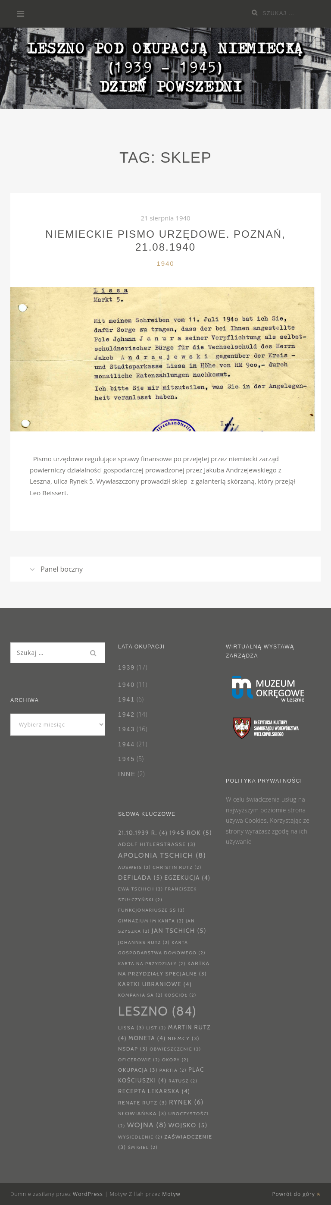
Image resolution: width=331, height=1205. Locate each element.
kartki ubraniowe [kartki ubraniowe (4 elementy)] (155, 984)
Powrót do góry (296, 1194)
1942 (126, 714)
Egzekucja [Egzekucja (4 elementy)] (188, 877)
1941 (126, 699)
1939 (126, 667)
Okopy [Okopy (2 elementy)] (175, 1060)
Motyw (171, 1194)
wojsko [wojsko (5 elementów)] (188, 1125)
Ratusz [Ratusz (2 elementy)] (183, 1081)
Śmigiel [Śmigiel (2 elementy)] (143, 1147)
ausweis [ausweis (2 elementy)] (134, 867)
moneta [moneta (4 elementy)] (147, 1038)
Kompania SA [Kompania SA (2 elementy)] (140, 995)
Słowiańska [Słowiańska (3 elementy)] (142, 1113)
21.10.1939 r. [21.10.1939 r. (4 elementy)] (143, 832)
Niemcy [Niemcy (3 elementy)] (184, 1038)
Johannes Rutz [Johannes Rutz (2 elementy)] (144, 942)
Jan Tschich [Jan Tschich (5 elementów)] (179, 930)
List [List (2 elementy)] (156, 1028)
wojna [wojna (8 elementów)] (147, 1124)
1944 (126, 744)
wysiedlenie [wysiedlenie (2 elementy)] (140, 1137)
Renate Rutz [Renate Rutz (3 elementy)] (142, 1102)
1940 (165, 263)
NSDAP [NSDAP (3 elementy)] (133, 1048)
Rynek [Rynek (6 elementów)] (186, 1102)
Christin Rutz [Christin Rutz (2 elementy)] (177, 867)
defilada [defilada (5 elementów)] (140, 877)
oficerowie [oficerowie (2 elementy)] (139, 1060)
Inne (127, 774)
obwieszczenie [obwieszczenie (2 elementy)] (175, 1049)
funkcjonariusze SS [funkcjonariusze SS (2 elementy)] (151, 910)
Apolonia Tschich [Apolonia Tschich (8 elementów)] (162, 855)
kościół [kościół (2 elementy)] (181, 995)
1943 (126, 729)
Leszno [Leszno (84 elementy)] (157, 1011)
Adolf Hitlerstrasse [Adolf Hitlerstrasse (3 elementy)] (157, 844)
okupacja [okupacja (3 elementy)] (138, 1070)
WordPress (88, 1194)
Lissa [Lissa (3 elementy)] (131, 1027)
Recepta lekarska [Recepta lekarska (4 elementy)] (154, 1091)
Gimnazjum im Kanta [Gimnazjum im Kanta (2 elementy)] (151, 921)
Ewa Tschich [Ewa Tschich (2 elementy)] (140, 889)
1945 (126, 758)
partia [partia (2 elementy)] (173, 1070)
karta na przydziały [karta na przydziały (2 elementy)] (152, 963)
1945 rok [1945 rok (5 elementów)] (190, 833)
